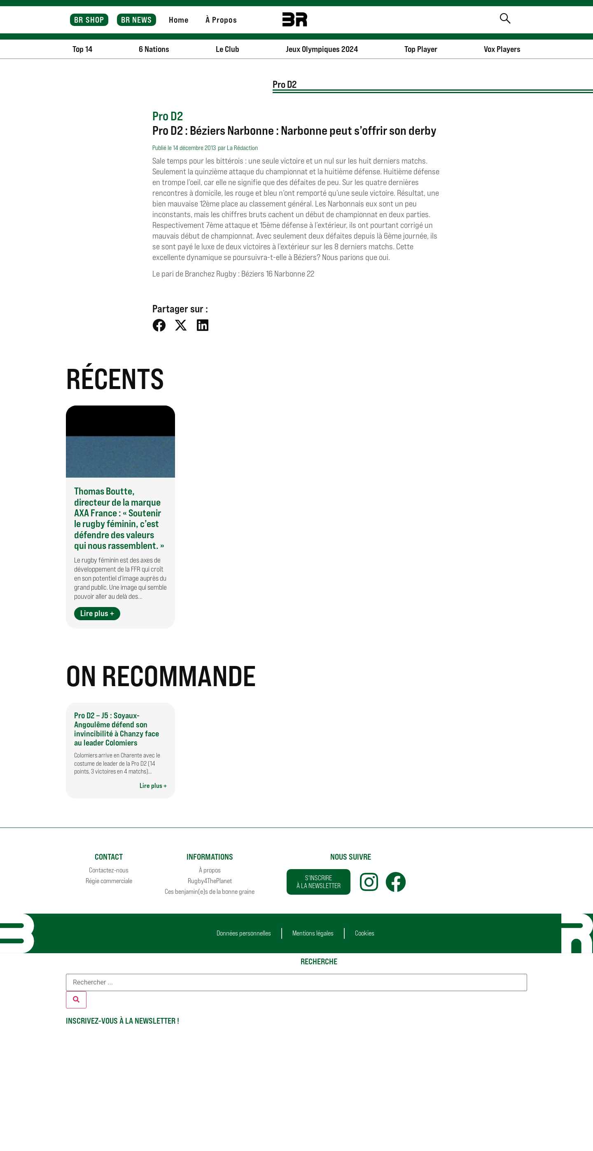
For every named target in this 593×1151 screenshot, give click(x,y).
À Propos (221, 20)
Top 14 (82, 49)
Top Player (420, 49)
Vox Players (502, 49)
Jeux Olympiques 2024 (322, 49)
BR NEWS (136, 20)
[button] (159, 325)
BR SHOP (89, 20)
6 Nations (154, 49)
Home (179, 20)
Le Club (227, 49)
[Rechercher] (76, 999)
